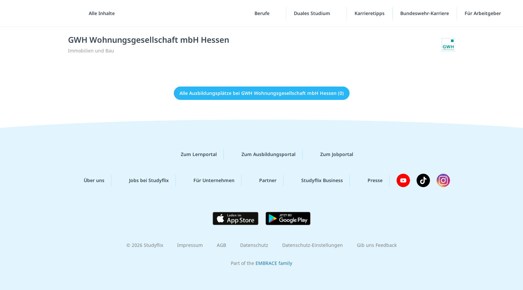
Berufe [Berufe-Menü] (262, 13)
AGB (221, 245)
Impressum (190, 245)
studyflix (44, 13)
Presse (370, 180)
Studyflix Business (317, 180)
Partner (262, 180)
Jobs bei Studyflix (143, 180)
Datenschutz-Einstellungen (312, 245)
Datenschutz (254, 245)
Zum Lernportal (193, 154)
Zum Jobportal (331, 154)
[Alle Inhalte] (99, 13)
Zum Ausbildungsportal (263, 154)
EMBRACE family (273, 263)
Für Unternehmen (208, 180)
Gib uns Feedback (377, 245)
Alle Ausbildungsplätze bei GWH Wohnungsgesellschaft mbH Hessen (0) (261, 93)
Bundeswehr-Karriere (424, 13)
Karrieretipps (370, 13)
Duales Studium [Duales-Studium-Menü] (313, 13)
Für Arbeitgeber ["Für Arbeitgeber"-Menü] (483, 13)
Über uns (88, 180)
